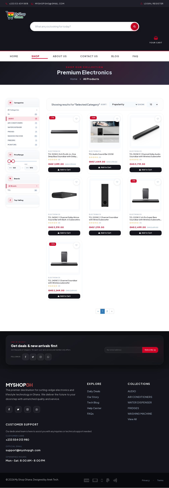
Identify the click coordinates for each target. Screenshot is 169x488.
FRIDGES (133, 408)
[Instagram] (40, 357)
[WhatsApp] (48, 357)
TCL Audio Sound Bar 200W (101, 154)
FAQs (90, 413)
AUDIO (132, 391)
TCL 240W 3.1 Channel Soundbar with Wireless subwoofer (62, 282)
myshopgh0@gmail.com (47, 3)
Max (26, 164)
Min (9, 164)
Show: (141, 105)
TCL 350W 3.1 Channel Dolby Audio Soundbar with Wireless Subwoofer (145, 155)
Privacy (146, 480)
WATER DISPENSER (140, 402)
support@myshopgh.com (23, 450)
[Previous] (98, 311)
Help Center (94, 408)
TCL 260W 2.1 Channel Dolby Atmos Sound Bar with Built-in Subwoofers (64, 218)
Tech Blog (93, 402)
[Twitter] (33, 357)
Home (14, 56)
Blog (115, 56)
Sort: (104, 105)
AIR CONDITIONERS (140, 397)
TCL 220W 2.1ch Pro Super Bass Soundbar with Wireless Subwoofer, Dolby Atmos (145, 219)
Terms (160, 480)
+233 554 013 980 (17, 440)
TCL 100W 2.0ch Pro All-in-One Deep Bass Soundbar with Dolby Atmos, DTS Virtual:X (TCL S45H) (62, 156)
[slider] (9, 161)
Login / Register (151, 3)
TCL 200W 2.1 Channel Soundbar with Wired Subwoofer (103, 218)
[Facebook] (25, 357)
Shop (35, 56)
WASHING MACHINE (140, 413)
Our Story (93, 397)
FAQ (135, 56)
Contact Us (89, 56)
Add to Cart (64, 170)
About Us (60, 56)
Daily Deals (93, 391)
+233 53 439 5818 (17, 3)
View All (132, 419)
